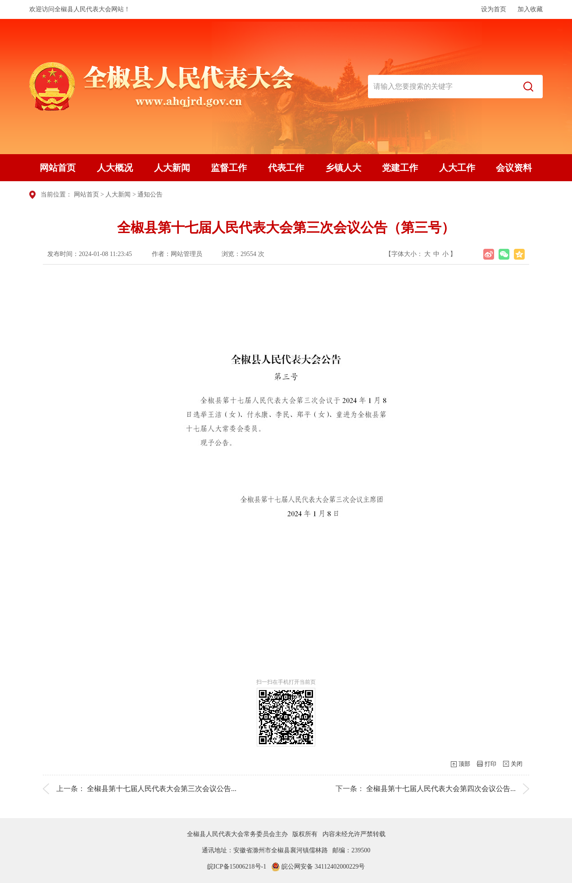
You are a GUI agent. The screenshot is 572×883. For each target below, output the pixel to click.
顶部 (464, 763)
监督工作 (229, 168)
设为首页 (493, 9)
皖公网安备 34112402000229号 (318, 866)
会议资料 (514, 168)
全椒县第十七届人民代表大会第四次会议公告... (441, 788)
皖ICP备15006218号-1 (236, 866)
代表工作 (286, 168)
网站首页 (58, 168)
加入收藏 (530, 9)
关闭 (516, 763)
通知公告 (150, 194)
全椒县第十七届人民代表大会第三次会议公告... (161, 788)
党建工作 (400, 168)
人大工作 (457, 168)
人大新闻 (172, 168)
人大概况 (115, 168)
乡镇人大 (343, 168)
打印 (490, 763)
